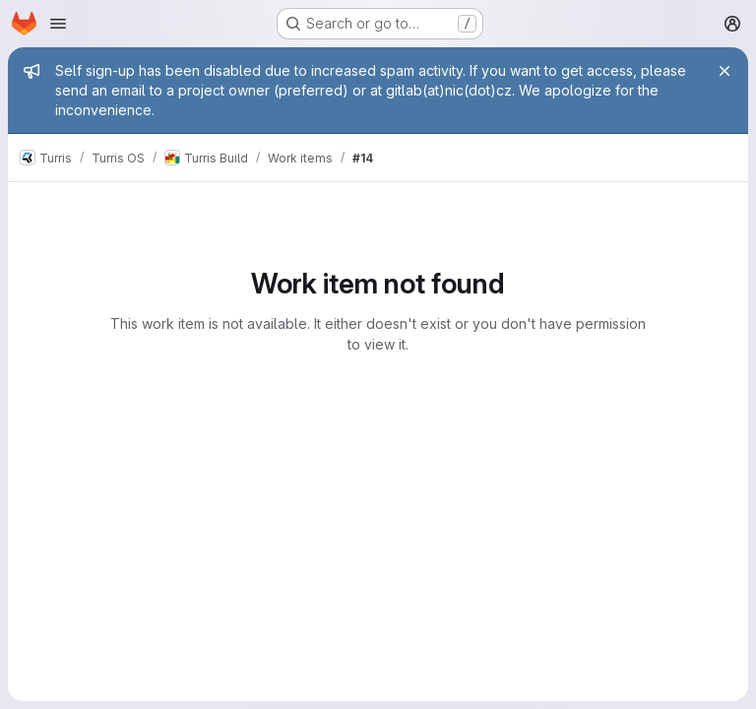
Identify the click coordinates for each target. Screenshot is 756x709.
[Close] (724, 71)
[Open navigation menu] (58, 23)
